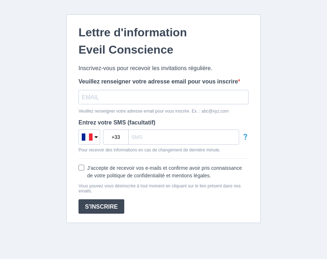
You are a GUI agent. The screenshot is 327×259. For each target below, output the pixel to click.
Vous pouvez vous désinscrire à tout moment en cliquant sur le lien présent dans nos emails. (160, 188)
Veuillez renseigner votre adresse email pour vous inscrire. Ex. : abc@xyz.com (154, 111)
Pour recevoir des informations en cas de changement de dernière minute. (149, 150)
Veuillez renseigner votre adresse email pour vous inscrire (158, 81)
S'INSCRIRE (101, 207)
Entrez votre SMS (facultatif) (117, 122)
